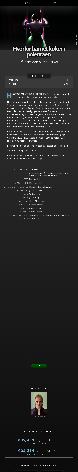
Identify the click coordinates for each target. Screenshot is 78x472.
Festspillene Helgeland (57, 145)
